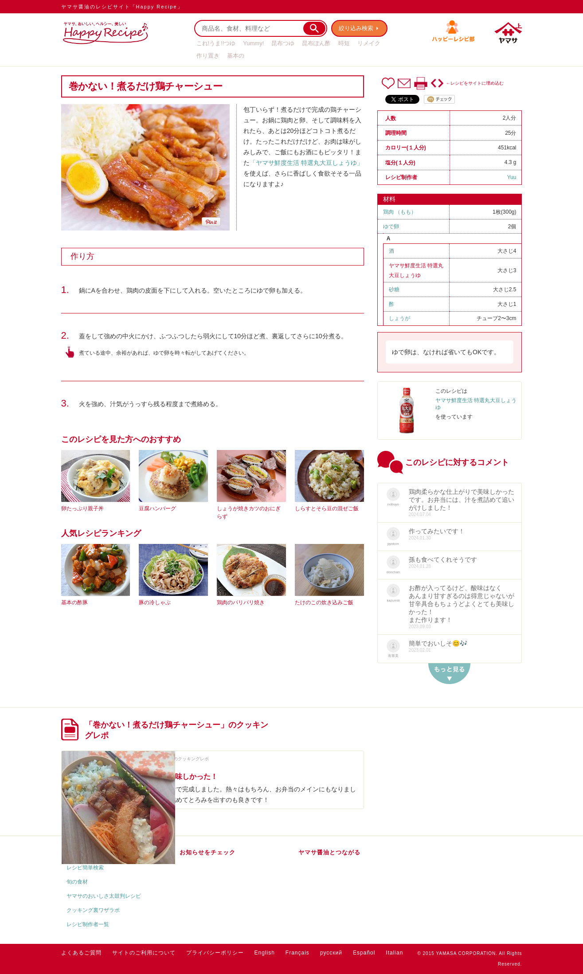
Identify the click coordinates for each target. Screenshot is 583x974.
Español (364, 953)
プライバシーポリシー (215, 953)
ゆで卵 (391, 226)
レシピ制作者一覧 (88, 924)
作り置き (207, 55)
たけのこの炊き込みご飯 (324, 602)
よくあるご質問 (81, 953)
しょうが (399, 318)
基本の (235, 55)
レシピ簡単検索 (85, 867)
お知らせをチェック (207, 852)
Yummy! (253, 43)
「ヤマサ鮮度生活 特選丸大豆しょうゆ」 (306, 162)
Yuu (511, 177)
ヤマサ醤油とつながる (329, 852)
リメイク (368, 43)
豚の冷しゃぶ (155, 602)
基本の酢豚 (74, 602)
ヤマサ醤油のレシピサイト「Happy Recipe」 (122, 6)
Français (297, 953)
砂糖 (394, 289)
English (264, 953)
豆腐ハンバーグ (157, 508)
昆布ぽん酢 (316, 43)
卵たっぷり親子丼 (82, 508)
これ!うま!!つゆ (216, 43)
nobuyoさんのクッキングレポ (179, 758)
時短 (344, 43)
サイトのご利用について (144, 953)
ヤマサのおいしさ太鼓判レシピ (104, 896)
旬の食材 (77, 882)
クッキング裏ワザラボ (93, 910)
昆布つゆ (282, 43)
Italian (394, 953)
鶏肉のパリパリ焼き (241, 602)
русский (331, 953)
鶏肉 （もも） (399, 212)
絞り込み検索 (356, 28)
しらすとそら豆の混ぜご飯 (327, 508)
